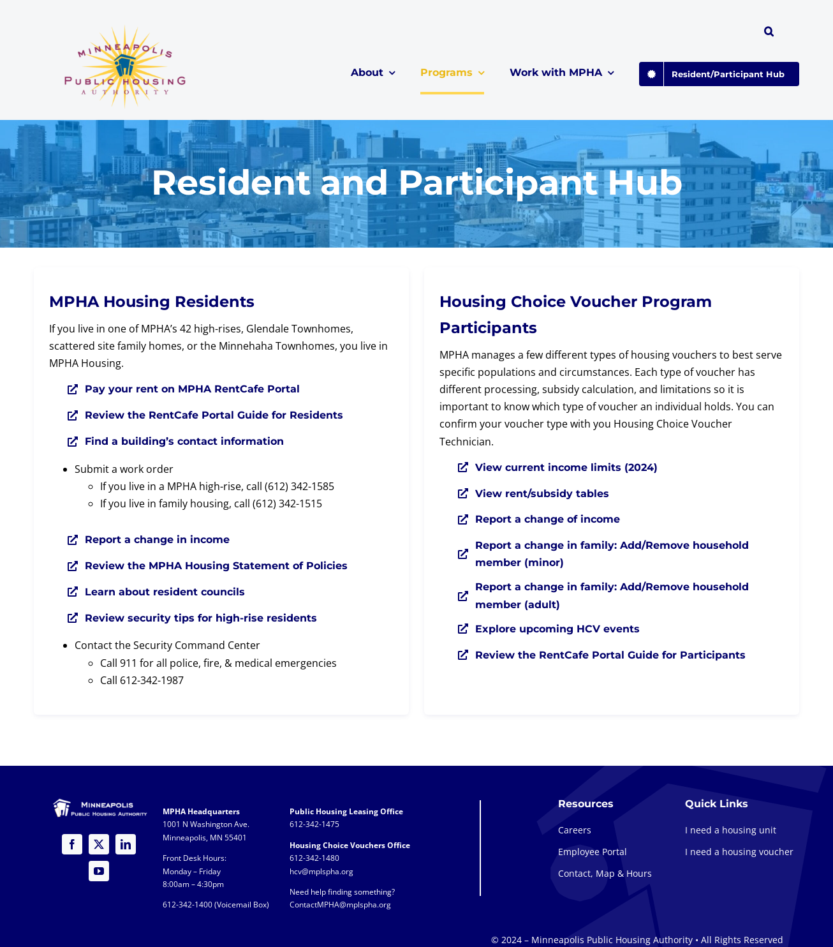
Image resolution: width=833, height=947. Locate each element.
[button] (769, 33)
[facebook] (72, 844)
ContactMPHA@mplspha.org (340, 904)
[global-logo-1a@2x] (126, 28)
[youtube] (99, 871)
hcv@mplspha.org (321, 871)
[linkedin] (125, 844)
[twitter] (99, 844)
